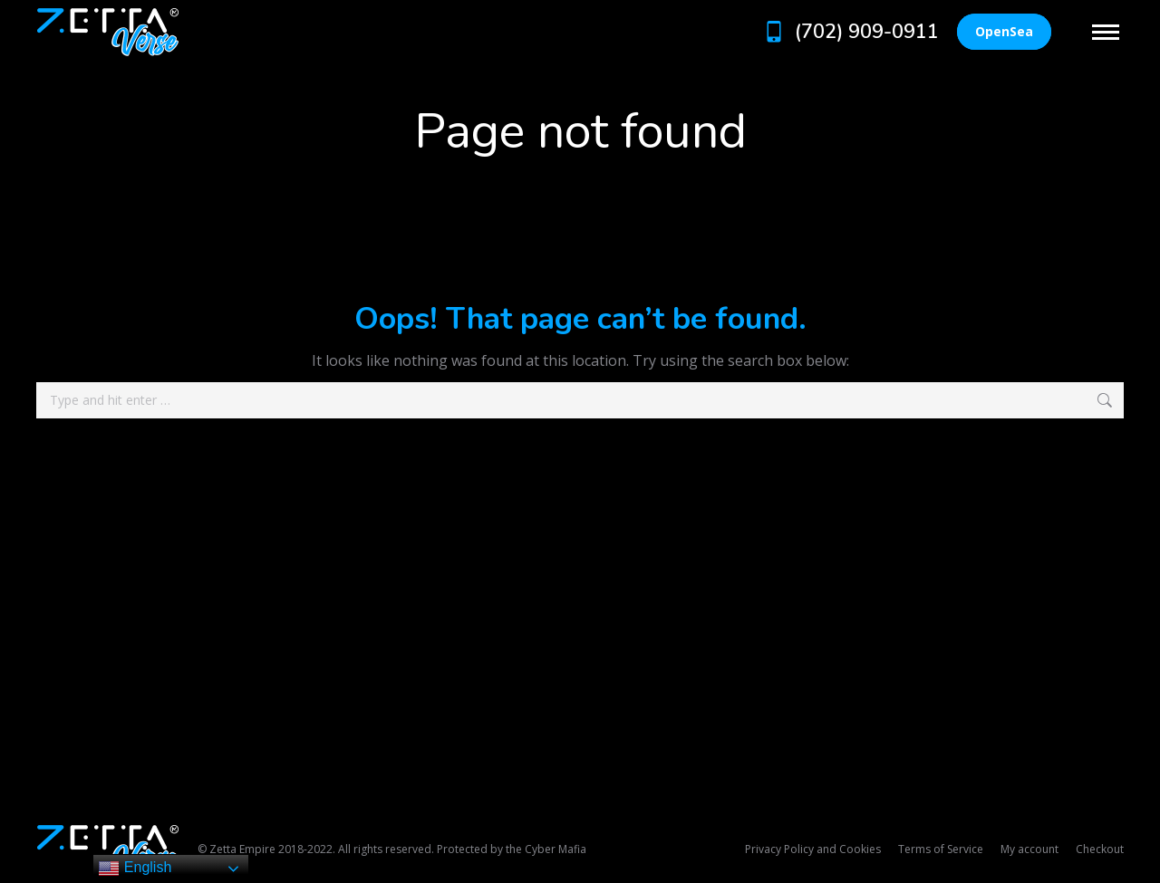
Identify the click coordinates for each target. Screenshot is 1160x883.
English (134, 868)
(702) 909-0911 (849, 31)
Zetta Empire (242, 849)
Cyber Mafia (555, 849)
